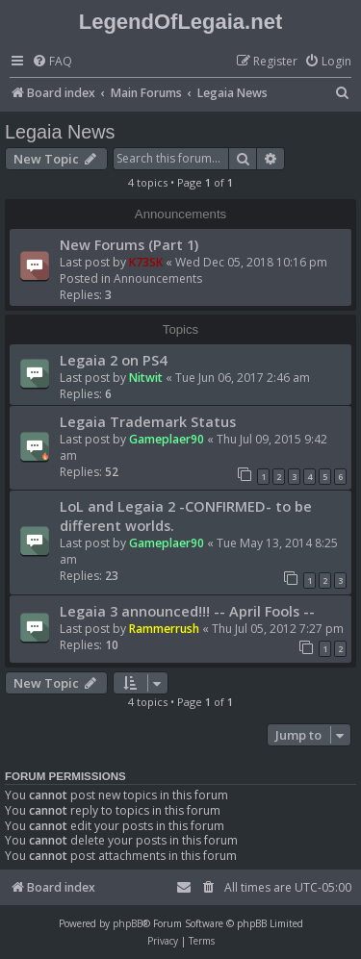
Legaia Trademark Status (148, 421)
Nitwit (146, 377)
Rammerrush (164, 628)
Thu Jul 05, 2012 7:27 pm (278, 628)
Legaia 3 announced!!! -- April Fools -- (187, 610)
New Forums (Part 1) (129, 244)
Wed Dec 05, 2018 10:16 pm (251, 262)
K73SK (146, 262)
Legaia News (60, 131)
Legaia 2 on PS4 (113, 359)
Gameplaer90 (166, 439)
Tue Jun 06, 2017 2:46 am (242, 377)
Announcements (158, 278)
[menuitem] (52, 62)
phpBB (127, 923)
